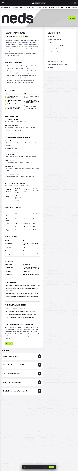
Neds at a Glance (52, 55)
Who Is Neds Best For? (53, 58)
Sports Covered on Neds (53, 52)
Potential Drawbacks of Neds (55, 61)
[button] (3, 3)
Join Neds (72, 18)
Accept (52, 467)
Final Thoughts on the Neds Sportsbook (57, 64)
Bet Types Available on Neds (55, 49)
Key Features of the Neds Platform (56, 46)
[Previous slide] (16, 7)
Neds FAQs (50, 67)
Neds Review (51, 36)
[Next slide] (74, 7)
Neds (36, 40)
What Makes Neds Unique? (54, 39)
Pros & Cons (50, 43)
